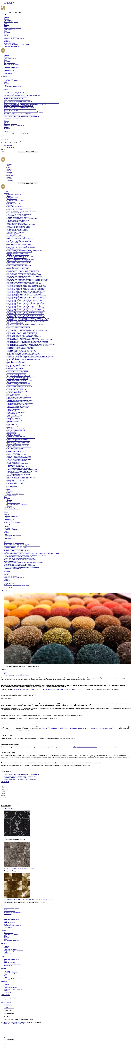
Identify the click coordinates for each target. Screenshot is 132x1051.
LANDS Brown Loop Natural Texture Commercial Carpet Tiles (24, 294)
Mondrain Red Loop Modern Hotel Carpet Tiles (20, 348)
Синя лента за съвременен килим (16, 373)
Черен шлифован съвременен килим (17, 445)
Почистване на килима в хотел (12, 118)
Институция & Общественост (12, 28)
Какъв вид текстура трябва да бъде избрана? (16, 94)
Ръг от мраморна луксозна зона (16, 430)
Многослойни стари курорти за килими (18, 227)
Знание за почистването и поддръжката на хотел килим (20, 115)
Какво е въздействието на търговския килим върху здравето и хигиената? (25, 104)
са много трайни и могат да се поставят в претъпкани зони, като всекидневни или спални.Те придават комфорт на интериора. (48, 689)
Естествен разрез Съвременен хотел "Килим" (20, 256)
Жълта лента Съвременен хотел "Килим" (19, 226)
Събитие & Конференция (11, 22)
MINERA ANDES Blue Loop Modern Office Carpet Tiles (23, 270)
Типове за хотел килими (11, 110)
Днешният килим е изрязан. (15, 483)
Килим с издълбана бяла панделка (17, 264)
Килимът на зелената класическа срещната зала (21, 438)
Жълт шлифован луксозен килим (16, 215)
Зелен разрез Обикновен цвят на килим (18, 441)
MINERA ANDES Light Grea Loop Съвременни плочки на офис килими (27, 279)
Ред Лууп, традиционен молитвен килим (19, 472)
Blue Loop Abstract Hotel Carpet (16, 451)
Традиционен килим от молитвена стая (18, 468)
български (10, 180)
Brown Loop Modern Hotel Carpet (16, 398)
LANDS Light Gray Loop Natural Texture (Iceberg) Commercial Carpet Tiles (28, 318)
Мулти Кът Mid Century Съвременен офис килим (21, 224)
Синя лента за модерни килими (16, 362)
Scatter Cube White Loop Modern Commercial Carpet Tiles (23, 359)
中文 (8, 165)
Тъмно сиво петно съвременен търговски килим (21, 247)
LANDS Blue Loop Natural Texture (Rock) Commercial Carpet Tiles (26, 288)
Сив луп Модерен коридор (14, 465)
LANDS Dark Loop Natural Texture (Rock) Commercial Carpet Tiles (26, 303)
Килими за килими (9, 70)
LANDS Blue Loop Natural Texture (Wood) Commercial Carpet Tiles (26, 292)
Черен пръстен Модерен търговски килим (19, 459)
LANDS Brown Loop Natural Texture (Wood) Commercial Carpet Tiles (26, 298)
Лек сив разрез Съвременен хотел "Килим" (19, 252)
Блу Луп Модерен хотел (14, 235)
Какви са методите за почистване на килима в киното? (19, 107)
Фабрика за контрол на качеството (14, 38)
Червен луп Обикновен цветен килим (18, 444)
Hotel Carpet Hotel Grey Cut (15, 243)
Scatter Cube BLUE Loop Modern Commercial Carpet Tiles (23, 353)
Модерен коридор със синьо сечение (17, 371)
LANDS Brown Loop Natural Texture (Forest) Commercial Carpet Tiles (26, 295)
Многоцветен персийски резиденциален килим (20, 259)
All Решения (4, 89)
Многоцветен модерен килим (15, 426)
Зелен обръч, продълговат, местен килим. (19, 267)
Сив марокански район (13, 409)
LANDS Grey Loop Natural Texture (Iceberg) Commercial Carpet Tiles (26, 312)
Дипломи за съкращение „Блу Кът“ (17, 466)
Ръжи (5, 68)
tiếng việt (10, 175)
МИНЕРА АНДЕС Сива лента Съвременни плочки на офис (24, 274)
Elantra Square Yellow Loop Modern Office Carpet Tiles (22, 338)
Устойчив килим (12, 199)
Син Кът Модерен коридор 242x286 (17, 379)
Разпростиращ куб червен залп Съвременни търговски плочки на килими (28, 357)
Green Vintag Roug (12, 433)
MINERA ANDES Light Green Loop (17, 277)
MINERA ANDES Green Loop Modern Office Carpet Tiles (23, 271)
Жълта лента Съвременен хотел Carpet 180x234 (21, 377)
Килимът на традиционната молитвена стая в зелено (22, 471)
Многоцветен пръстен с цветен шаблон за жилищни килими (24, 250)
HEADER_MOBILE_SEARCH (28, 151)
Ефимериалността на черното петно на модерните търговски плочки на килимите (30, 339)
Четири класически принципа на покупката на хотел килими (21, 116)
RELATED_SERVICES (7, 810)
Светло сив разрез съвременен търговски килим (21, 246)
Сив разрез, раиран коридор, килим (17, 253)
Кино (5, 26)
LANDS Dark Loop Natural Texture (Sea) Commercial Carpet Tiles (25, 305)
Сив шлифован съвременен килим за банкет (19, 400)
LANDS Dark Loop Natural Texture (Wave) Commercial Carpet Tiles (26, 306)
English (9, 164)
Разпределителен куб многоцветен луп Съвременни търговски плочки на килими (30, 356)
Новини (6, 40)
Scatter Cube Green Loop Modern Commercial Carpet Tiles (23, 354)
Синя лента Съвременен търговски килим (19, 244)
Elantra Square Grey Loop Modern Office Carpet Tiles (22, 335)
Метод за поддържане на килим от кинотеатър (17, 100)
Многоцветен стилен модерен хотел (17, 463)
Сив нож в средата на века (14, 233)
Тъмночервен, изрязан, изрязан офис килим (19, 262)
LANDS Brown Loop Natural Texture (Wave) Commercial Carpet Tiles (26, 297)
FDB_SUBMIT (5, 807)
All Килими (4, 76)
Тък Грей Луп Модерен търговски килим (19, 241)
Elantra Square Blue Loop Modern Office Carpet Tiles (22, 332)
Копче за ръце (8, 73)
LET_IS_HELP (5, 782)
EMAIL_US (4, 590)
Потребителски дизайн (13, 203)
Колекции (10, 205)
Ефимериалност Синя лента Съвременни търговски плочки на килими (27, 341)
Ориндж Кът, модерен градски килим (18, 406)
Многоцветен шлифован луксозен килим (19, 265)
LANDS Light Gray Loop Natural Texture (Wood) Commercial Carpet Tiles (27, 320)
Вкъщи (6, 191)
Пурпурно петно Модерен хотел (16, 454)
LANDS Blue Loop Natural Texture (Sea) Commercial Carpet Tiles (25, 289)
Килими (6, 17)
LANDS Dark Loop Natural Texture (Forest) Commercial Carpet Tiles (26, 300)
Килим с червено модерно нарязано (17, 439)
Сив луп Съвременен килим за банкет (18, 217)
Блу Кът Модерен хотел (14, 212)
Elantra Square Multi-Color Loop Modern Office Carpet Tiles (24, 336)
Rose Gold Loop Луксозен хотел (16, 232)
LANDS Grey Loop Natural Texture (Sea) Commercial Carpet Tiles (25, 314)
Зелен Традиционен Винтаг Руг (16, 429)
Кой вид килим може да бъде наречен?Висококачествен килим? (22, 95)
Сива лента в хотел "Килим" (15, 388)
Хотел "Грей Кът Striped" (14, 394)
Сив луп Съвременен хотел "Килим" (17, 407)
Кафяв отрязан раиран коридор (16, 236)
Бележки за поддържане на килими (14, 92)
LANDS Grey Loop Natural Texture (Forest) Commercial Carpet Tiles (26, 311)
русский (9, 172)
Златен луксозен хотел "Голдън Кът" (17, 478)
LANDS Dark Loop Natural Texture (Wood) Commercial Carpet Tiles (26, 308)
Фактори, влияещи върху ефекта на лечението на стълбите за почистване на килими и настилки (31, 103)
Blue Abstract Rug (12, 413)
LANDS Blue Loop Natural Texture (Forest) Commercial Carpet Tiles (26, 285)
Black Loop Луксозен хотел (15, 206)
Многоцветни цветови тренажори (17, 412)
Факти (6, 35)
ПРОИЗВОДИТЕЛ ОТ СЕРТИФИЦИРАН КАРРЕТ (18, 106)
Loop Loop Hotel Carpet (14, 392)
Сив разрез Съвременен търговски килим (19, 208)
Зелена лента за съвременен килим (17, 229)
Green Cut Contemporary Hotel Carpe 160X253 (20, 403)
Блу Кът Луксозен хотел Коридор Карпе (18, 365)
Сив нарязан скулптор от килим (16, 360)
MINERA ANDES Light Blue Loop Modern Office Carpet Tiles (24, 276)
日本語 (9, 167)
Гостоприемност (8, 20)
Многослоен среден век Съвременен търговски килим (22, 218)
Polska (9, 177)
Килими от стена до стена (11, 67)
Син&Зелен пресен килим (14, 422)
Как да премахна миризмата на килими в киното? (18, 101)
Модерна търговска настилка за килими (18, 326)
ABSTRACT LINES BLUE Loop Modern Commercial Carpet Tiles (25, 321)
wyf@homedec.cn (9, 3)
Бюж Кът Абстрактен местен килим (17, 450)
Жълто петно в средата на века (16, 223)
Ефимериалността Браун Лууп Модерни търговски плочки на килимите (27, 342)
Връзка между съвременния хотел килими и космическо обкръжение (23, 112)
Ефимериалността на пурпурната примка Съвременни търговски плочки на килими (31, 344)
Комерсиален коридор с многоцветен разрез (19, 239)
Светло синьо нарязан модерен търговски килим (21, 477)
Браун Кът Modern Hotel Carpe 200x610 (18, 376)
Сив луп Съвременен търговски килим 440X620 (21, 401)
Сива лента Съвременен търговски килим (19, 238)
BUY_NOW (28, 838)
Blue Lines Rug (11, 410)
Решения (6, 19)
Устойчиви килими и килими (12, 72)
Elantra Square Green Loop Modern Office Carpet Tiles (22, 333)
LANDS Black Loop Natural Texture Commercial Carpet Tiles (24, 283)
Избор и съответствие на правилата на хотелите (17, 113)
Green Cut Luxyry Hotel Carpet (16, 480)
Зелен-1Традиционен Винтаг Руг (16, 436)
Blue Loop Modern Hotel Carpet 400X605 (18, 383)
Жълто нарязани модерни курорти (17, 460)
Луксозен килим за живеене (15, 448)
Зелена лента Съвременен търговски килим (19, 380)
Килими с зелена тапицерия (15, 368)
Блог (5, 31)
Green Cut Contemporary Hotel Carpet (17, 268)
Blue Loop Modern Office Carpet (16, 367)
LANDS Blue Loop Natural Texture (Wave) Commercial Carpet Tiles (26, 291)
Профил (6, 34)
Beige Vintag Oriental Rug (14, 415)
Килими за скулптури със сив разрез (17, 391)
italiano (9, 170)
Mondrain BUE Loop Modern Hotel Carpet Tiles (20, 347)
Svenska (9, 178)
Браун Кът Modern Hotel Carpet (16, 374)
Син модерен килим (13, 421)
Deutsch (9, 169)
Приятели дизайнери (10, 29)
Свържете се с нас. (9, 43)
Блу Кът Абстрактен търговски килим (18, 481)
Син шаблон (10, 427)
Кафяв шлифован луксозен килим (17, 382)
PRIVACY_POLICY (18, 1025)
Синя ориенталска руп (13, 416)
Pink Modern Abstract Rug (14, 419)
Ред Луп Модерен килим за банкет (17, 395)
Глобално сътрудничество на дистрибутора (16, 44)
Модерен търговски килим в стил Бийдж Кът (20, 456)
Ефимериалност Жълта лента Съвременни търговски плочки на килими (27, 345)
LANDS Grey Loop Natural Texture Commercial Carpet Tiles (24, 309)
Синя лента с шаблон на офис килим (17, 370)
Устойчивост (7, 41)
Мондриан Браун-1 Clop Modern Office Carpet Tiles (21, 351)
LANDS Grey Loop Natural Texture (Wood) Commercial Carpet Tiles (26, 317)
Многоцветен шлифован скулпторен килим (19, 386)
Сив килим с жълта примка (15, 364)
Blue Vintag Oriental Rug (14, 435)
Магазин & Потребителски (11, 46)
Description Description (13, 453)
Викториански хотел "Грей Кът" (16, 221)
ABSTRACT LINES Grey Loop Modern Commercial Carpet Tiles (25, 324)
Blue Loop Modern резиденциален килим (19, 447)
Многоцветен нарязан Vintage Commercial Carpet (21, 211)
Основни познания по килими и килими (15, 97)
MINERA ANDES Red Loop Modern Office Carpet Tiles (22, 273)
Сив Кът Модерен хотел (14, 475)
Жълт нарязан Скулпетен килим (16, 389)
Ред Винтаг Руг (11, 432)
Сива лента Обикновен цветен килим (18, 442)
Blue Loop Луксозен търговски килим (18, 255)
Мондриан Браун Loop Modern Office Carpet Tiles (21, 350)
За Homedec (7, 32)
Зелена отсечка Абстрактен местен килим (19, 385)
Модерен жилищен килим (14, 209)
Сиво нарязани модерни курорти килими (19, 397)
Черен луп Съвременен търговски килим (19, 214)
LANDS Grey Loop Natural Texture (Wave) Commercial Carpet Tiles (26, 315)
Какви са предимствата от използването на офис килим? (20, 109)
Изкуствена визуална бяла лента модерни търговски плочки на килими (27, 330)
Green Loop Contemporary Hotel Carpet (18, 220)
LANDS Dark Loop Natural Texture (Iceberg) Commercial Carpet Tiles (26, 301)
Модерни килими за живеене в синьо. (18, 230)
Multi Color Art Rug (12, 424)
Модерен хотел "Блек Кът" (15, 323)
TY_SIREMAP (5, 1025)
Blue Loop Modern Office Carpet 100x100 (18, 404)
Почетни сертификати (10, 37)
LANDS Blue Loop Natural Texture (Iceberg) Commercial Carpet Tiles (26, 286)
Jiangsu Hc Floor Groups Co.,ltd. (19, 1024)
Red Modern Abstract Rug (14, 418)
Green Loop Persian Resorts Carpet (17, 258)
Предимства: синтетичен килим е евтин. (85, 747)
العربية (9, 173)
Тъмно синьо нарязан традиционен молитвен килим (22, 469)
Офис (5, 23)
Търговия (6, 25)
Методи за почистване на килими (13, 98)
